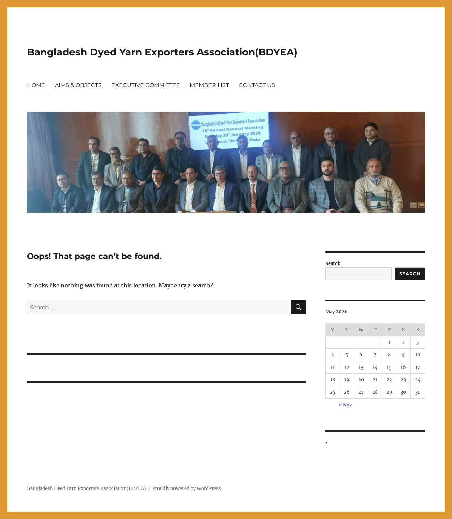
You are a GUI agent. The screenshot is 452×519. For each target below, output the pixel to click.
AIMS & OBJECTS (78, 85)
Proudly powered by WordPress (186, 489)
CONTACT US (257, 85)
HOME (36, 85)
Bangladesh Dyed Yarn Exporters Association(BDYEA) (162, 52)
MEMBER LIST (209, 85)
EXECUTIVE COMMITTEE (145, 85)
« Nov (345, 405)
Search (333, 264)
